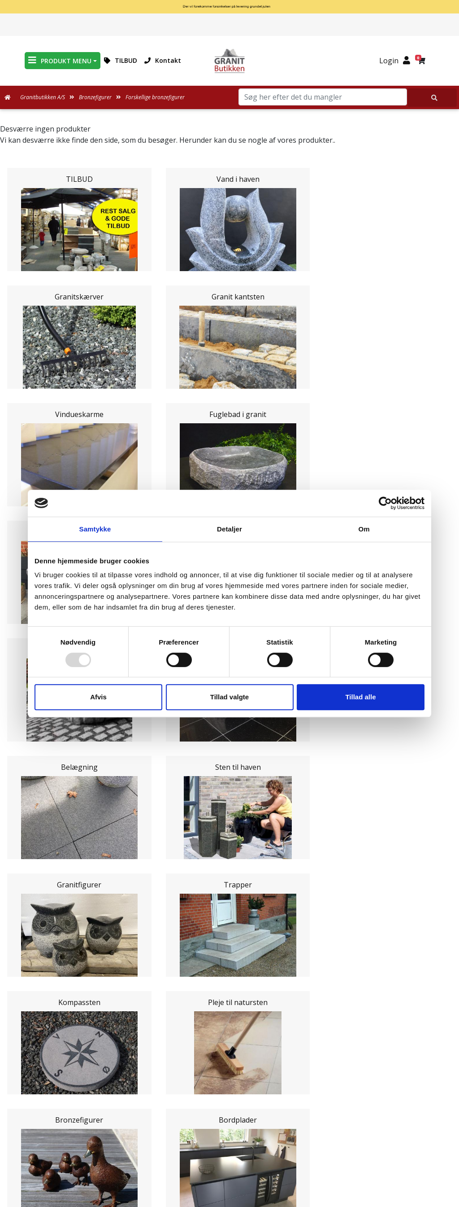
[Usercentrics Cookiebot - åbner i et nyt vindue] (385, 503)
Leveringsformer (229, 962)
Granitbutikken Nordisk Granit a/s (229, 1105)
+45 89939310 (235, 1170)
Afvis (98, 697)
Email (188, 752)
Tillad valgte (229, 697)
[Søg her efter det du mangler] (432, 97)
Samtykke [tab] (95, 529)
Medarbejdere (229, 952)
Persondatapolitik (232, 1059)
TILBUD (120, 60)
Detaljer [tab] (229, 529)
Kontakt (162, 60)
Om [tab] (363, 529)
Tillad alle (360, 697)
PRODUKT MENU (59, 60)
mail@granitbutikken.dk (236, 1150)
